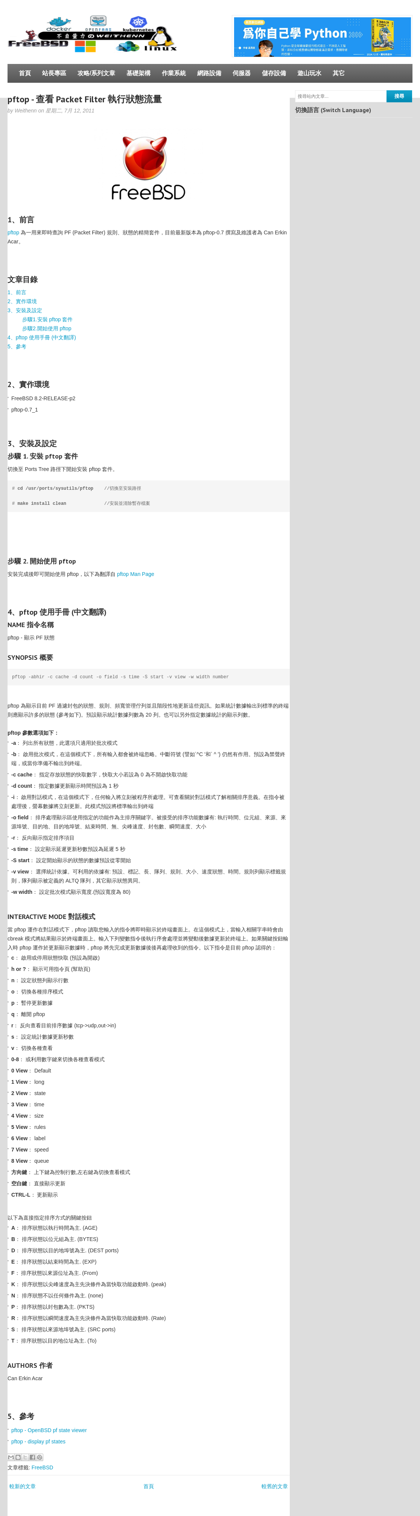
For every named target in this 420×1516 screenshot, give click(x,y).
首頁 (25, 73)
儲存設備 (274, 73)
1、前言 (17, 292)
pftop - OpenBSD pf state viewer (49, 1430)
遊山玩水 (309, 73)
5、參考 (17, 346)
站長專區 (54, 73)
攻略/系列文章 (96, 73)
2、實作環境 (22, 301)
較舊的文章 (275, 1486)
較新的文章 (22, 1486)
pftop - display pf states (38, 1442)
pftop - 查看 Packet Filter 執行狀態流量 (85, 99)
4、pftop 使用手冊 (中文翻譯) (42, 337)
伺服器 (242, 73)
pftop (13, 232)
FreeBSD (42, 1467)
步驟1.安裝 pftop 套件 (47, 319)
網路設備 (209, 73)
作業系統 (174, 73)
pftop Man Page (135, 574)
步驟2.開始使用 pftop (47, 328)
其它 (339, 73)
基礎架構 (138, 73)
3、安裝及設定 (25, 310)
